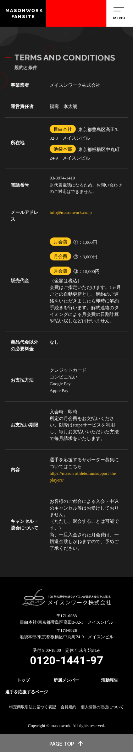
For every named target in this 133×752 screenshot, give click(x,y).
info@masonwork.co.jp (71, 212)
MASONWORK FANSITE (24, 13)
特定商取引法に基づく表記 (32, 707)
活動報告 (109, 680)
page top (66, 743)
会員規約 (68, 707)
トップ (23, 680)
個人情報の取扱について (102, 707)
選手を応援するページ (26, 691)
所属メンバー (66, 680)
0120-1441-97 (66, 660)
